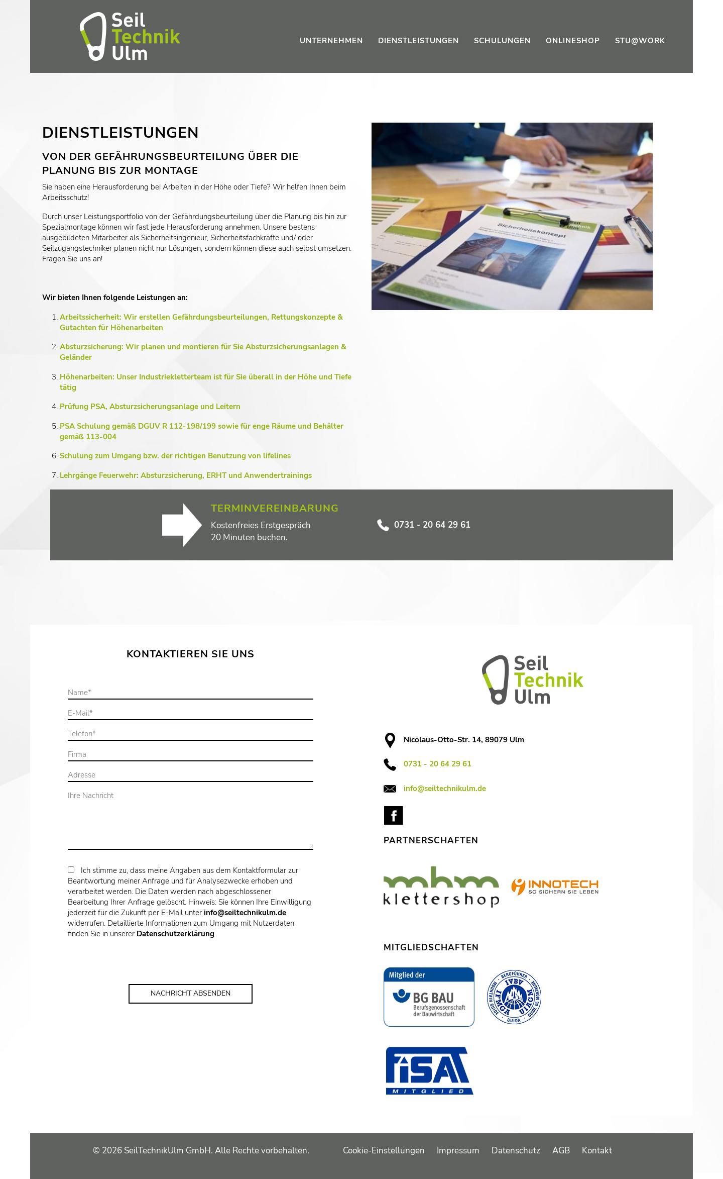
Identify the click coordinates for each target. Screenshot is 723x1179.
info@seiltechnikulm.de (245, 913)
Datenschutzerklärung (175, 934)
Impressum (458, 1150)
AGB (561, 1150)
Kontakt (597, 1150)
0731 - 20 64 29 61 (423, 525)
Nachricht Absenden (190, 993)
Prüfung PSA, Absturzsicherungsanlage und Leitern (150, 407)
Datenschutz (516, 1150)
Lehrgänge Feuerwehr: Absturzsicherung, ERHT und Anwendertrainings (186, 475)
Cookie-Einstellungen (384, 1150)
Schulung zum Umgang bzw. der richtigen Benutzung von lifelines (175, 456)
